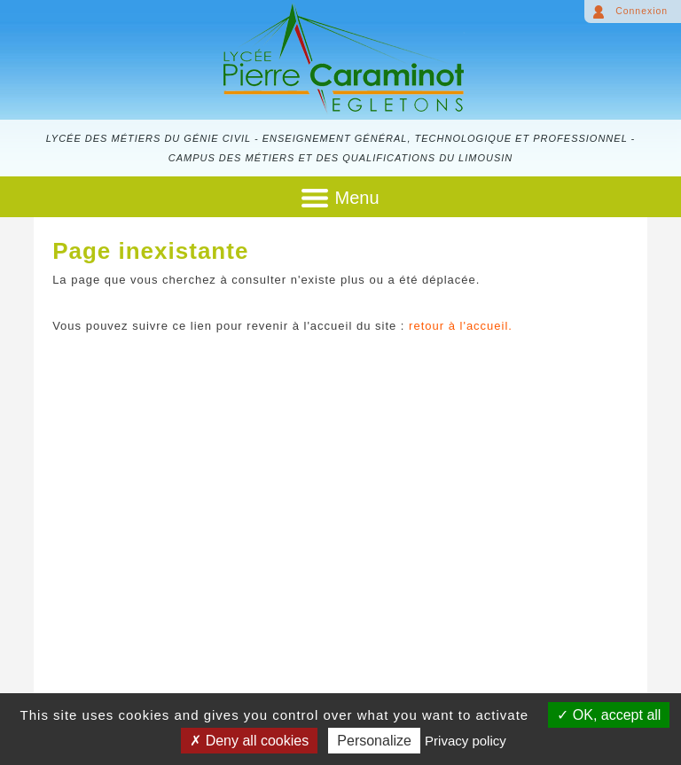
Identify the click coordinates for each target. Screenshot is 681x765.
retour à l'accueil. (461, 325)
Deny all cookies (249, 740)
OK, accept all (609, 714)
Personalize (374, 740)
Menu (356, 197)
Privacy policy (465, 740)
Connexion (641, 11)
